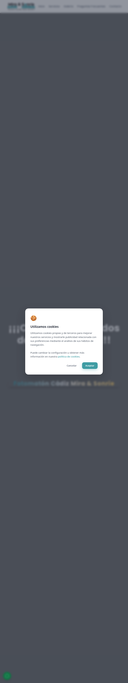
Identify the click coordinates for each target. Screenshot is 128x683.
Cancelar (72, 365)
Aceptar (89, 365)
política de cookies (69, 356)
